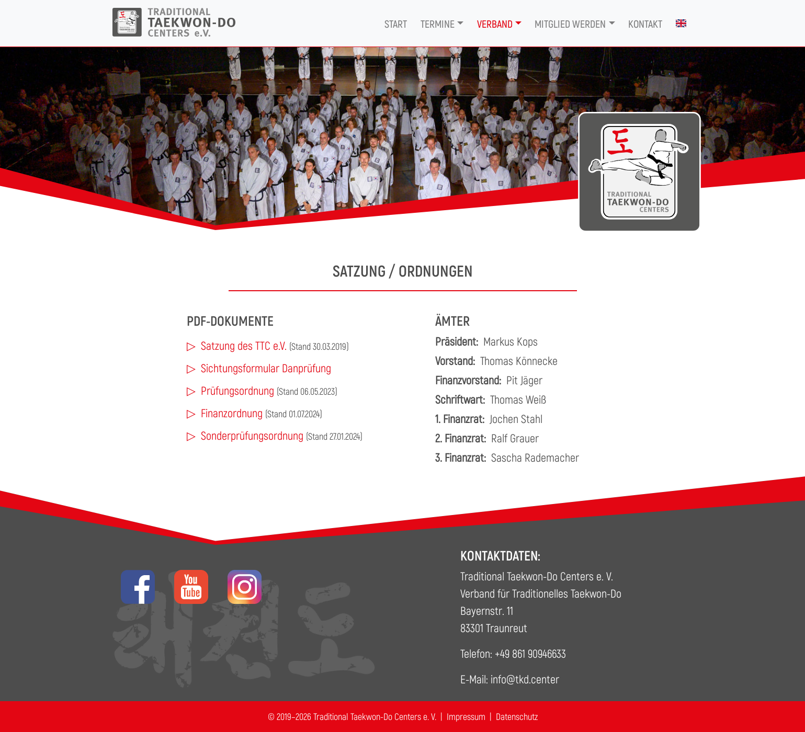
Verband (495, 23)
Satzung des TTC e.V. (244, 345)
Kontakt (645, 23)
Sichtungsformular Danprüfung (266, 367)
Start (395, 23)
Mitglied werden (570, 23)
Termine (438, 23)
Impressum (466, 716)
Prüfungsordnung (237, 390)
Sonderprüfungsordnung (252, 435)
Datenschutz (517, 716)
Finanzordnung (232, 412)
